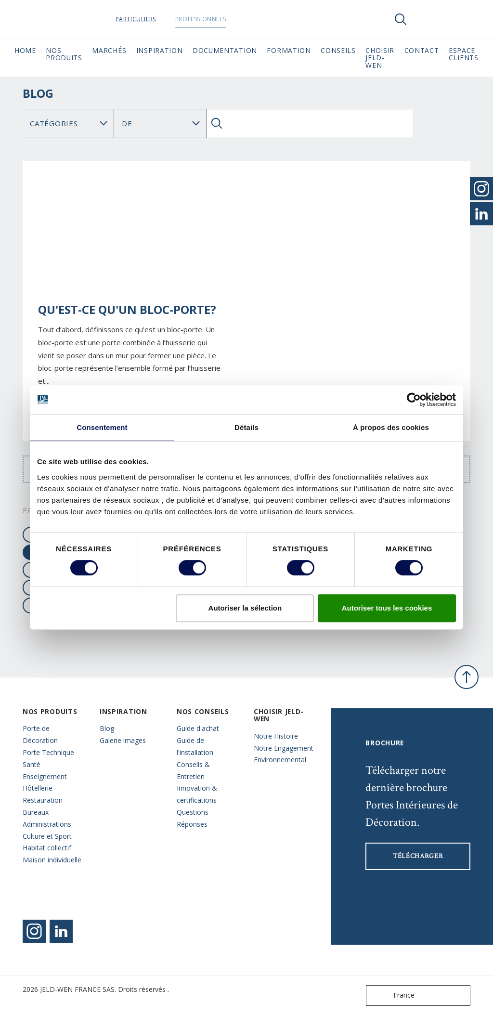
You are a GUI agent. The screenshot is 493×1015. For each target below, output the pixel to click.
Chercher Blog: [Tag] (160, 123)
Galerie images (123, 740)
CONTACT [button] (421, 50)
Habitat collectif (47, 847)
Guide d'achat (198, 728)
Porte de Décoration (40, 734)
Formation (289, 50)
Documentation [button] (225, 50)
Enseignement (45, 776)
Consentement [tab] (102, 427)
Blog (107, 728)
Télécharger (418, 856)
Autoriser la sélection (245, 608)
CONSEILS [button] (338, 50)
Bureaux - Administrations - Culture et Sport (49, 824)
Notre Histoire (276, 736)
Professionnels (229, 19)
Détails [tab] (246, 427)
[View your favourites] (429, 19)
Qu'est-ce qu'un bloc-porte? (127, 309)
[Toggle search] (400, 19)
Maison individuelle (52, 859)
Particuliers (164, 19)
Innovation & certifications (197, 794)
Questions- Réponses (194, 818)
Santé (31, 764)
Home (25, 50)
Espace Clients (464, 54)
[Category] (68, 123)
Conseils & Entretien (193, 770)
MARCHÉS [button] (109, 50)
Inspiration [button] (159, 50)
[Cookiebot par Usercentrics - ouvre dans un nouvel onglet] (414, 399)
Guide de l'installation (195, 746)
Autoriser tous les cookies (387, 608)
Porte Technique (48, 752)
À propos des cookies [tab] (391, 427)
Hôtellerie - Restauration (43, 794)
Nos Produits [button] (64, 54)
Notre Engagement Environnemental (283, 754)
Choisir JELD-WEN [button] (379, 58)
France (392, 995)
